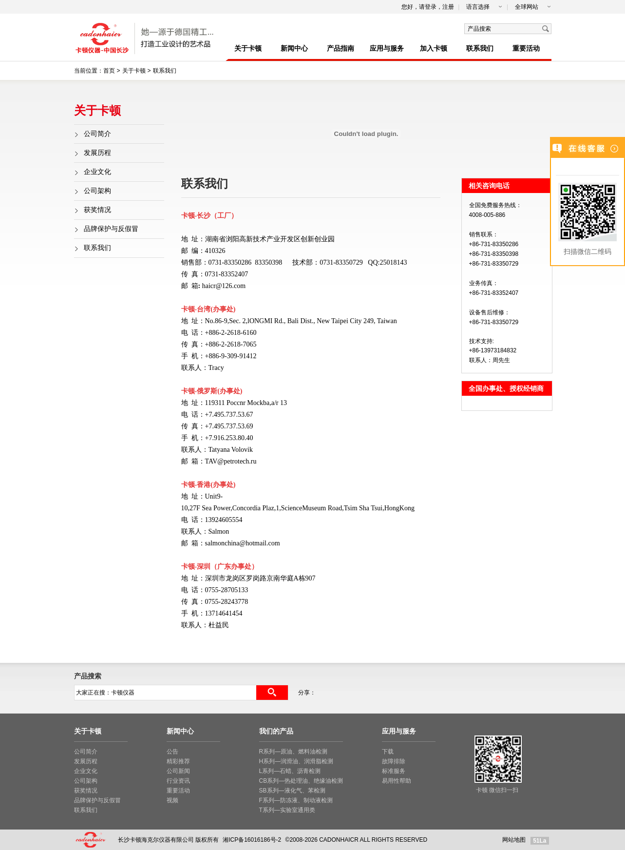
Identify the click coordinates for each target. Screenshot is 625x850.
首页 (109, 70)
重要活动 (526, 48)
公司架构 (97, 190)
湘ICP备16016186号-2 (252, 839)
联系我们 (479, 48)
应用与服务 (387, 48)
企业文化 (97, 171)
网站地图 (514, 839)
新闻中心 (294, 48)
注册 (448, 6)
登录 (430, 6)
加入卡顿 (433, 48)
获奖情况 (97, 209)
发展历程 (97, 152)
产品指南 (340, 48)
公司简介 (97, 133)
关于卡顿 (248, 48)
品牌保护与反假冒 (111, 228)
